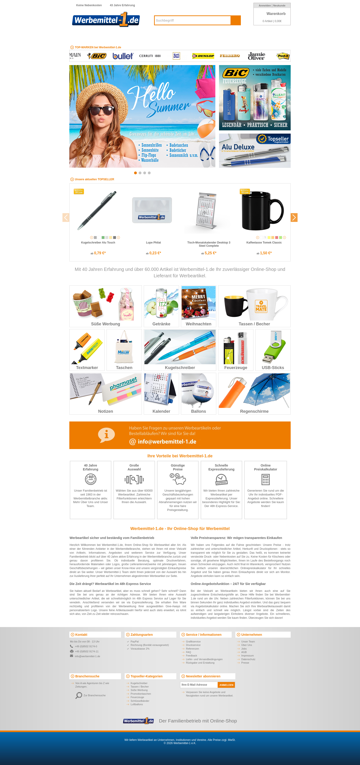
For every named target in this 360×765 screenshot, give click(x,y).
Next (210, 118)
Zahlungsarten (142, 634)
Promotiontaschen (141, 693)
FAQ (188, 652)
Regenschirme (254, 393)
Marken (259, 36)
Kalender (161, 393)
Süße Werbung (105, 306)
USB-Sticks (273, 350)
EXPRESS (122, 36)
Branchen (279, 36)
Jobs (244, 648)
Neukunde (279, 5)
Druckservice (193, 645)
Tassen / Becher (254, 306)
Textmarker (87, 350)
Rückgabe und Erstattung (200, 662)
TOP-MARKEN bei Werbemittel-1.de (98, 47)
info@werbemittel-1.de (87, 656)
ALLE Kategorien (90, 36)
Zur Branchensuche (90, 695)
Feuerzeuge (236, 350)
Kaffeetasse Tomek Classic (264, 242)
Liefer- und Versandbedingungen (204, 659)
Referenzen (192, 648)
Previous (74, 118)
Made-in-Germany (232, 36)
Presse (245, 662)
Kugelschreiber (149, 36)
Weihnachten (199, 306)
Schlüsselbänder (140, 700)
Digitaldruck (201, 36)
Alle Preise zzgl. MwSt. (222, 740)
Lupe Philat (153, 242)
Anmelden (265, 5)
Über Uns (87, 502)
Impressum (247, 655)
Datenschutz (248, 659)
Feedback (191, 655)
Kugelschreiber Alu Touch (98, 242)
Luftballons (137, 704)
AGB (244, 652)
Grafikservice (193, 641)
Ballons (199, 393)
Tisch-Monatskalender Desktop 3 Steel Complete (208, 244)
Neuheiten (176, 36)
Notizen (105, 393)
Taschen (124, 350)
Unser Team (248, 641)
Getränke (161, 306)
